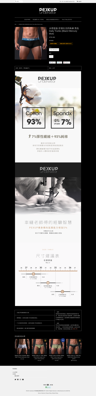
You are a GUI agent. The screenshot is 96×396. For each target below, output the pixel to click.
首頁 (15, 24)
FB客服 (14, 374)
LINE (74, 329)
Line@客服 (15, 372)
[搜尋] (19, 1)
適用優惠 (51, 40)
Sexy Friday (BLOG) (67, 19)
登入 (61, 1)
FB (76, 329)
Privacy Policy (49, 393)
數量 (50, 53)
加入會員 (66, 1)
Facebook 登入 (71, 1)
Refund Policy (55, 393)
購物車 (80, 1)
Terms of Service (41, 393)
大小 (50, 47)
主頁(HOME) (27, 19)
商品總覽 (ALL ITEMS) (38, 19)
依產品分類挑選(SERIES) (53, 19)
